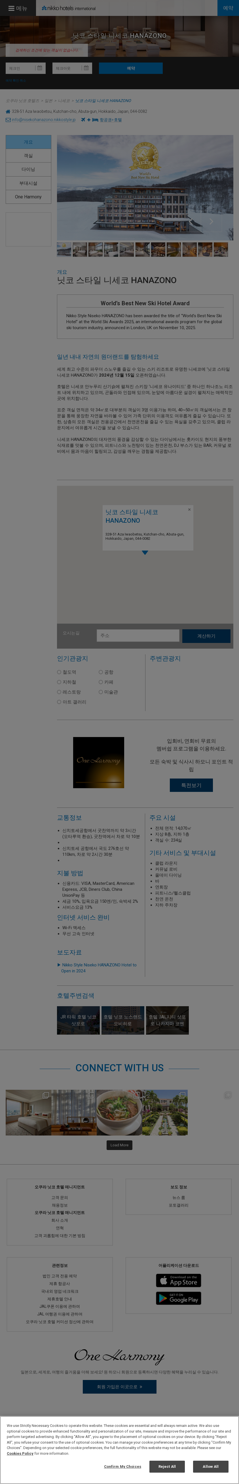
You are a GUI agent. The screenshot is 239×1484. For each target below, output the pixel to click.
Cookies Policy (20, 1453)
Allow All (211, 1466)
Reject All (167, 1466)
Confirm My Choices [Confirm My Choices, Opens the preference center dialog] (122, 1466)
